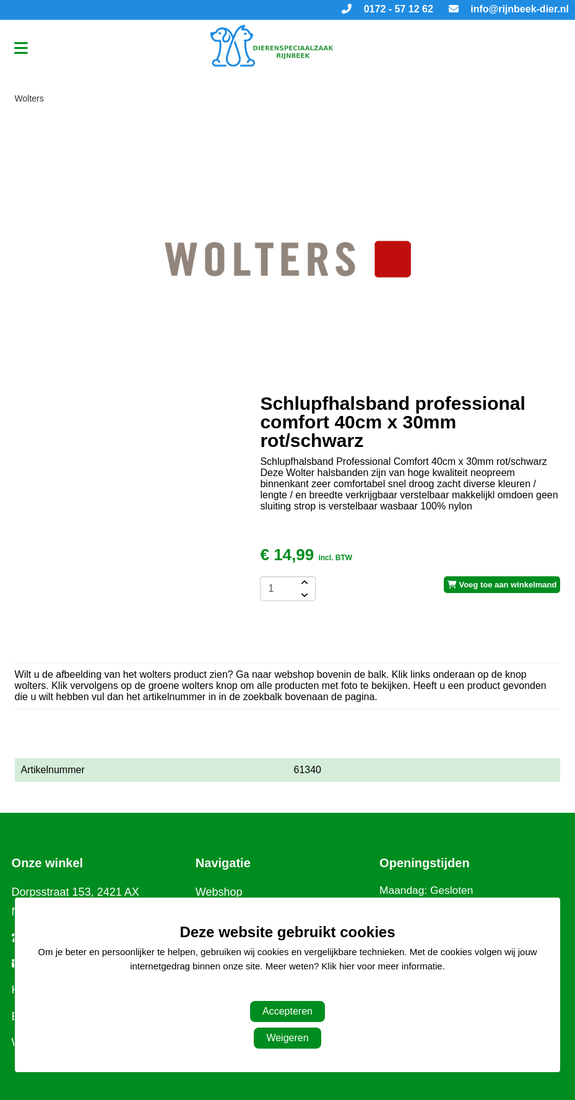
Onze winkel (48, 863)
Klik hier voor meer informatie (382, 966)
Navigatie (223, 863)
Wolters (29, 98)
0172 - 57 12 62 (387, 9)
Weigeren (287, 1038)
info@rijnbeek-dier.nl (509, 9)
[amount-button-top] (303, 582)
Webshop (219, 892)
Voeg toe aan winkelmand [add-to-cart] (502, 584)
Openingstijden (424, 863)
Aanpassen (281, 990)
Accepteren (287, 1011)
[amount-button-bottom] (303, 595)
